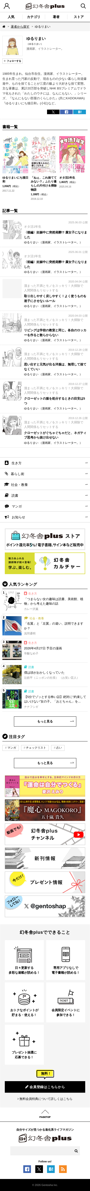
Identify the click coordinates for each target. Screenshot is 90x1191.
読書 (15, 495)
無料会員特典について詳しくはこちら (45, 1099)
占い (59, 747)
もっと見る (45, 721)
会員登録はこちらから (45, 1087)
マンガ (17, 506)
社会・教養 (19, 485)
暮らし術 (17, 474)
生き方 (17, 463)
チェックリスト (36, 747)
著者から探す (20, 26)
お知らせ (18, 517)
